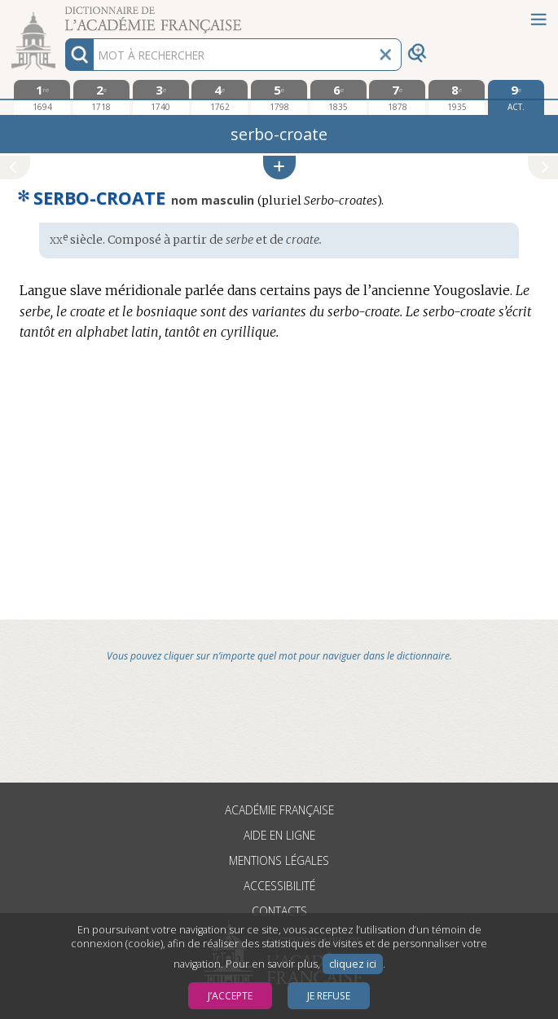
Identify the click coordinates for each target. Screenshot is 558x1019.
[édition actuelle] (516, 97)
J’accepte (230, 996)
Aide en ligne (279, 835)
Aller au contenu (63, 14)
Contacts (279, 911)
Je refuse (328, 996)
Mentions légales (279, 860)
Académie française (279, 810)
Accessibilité (279, 885)
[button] (279, 167)
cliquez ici (352, 964)
